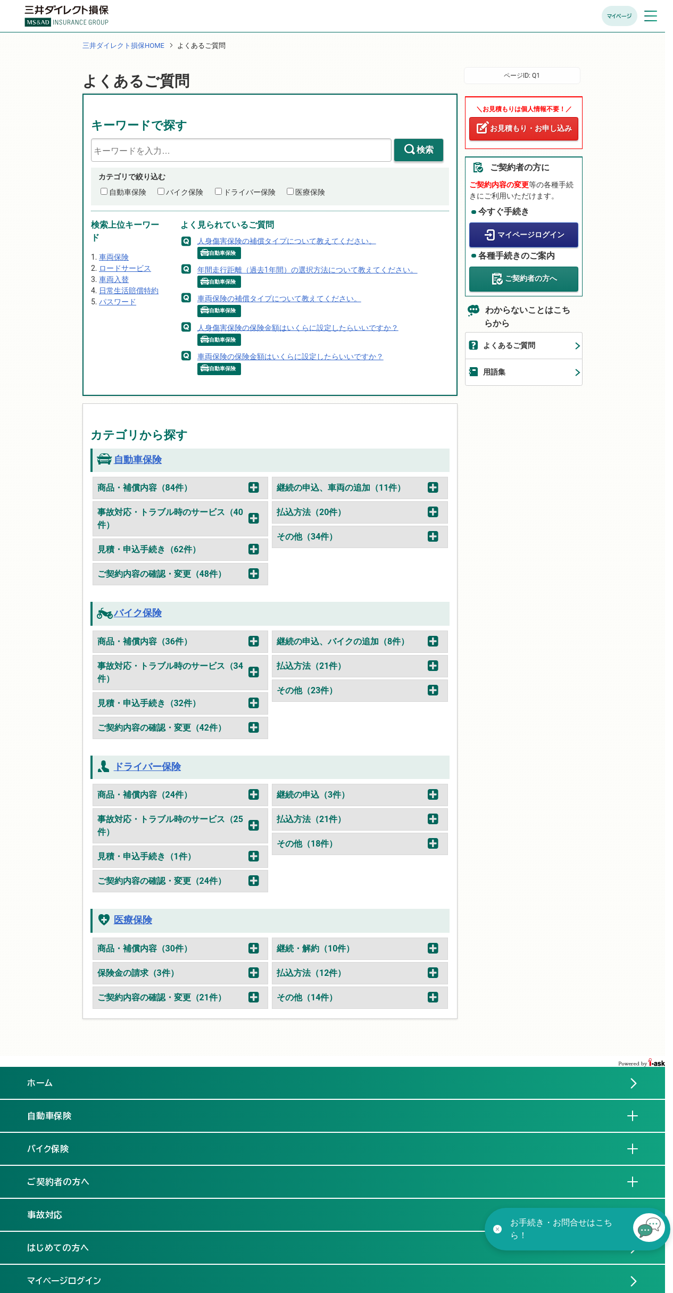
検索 (425, 150)
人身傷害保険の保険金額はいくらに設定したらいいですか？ (297, 327)
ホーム (40, 1083)
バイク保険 (184, 192)
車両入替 (114, 279)
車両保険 (114, 257)
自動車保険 (127, 192)
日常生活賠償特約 (129, 290)
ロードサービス (125, 268)
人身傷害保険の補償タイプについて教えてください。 (286, 240)
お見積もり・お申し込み (531, 128)
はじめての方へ (58, 1248)
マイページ (619, 16)
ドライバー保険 (249, 192)
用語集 (494, 372)
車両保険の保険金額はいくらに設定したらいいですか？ (290, 356)
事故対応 (53, 1214)
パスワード (117, 301)
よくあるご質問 (509, 345)
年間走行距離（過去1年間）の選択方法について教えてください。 (307, 270)
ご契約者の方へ (531, 278)
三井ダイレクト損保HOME (123, 45)
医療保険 (310, 192)
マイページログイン (530, 234)
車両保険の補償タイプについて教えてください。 (279, 298)
